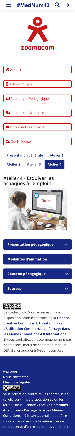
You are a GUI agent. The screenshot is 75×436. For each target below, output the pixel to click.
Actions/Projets (19, 84)
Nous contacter (15, 376)
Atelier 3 (34, 164)
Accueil (13, 69)
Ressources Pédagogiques (28, 98)
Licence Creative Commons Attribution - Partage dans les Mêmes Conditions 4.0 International (35, 410)
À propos (10, 371)
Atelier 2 (13, 164)
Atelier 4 (54, 164)
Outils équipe (18, 141)
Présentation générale (25, 155)
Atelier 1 (57, 155)
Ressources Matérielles (26, 112)
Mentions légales (17, 382)
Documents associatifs (25, 127)
